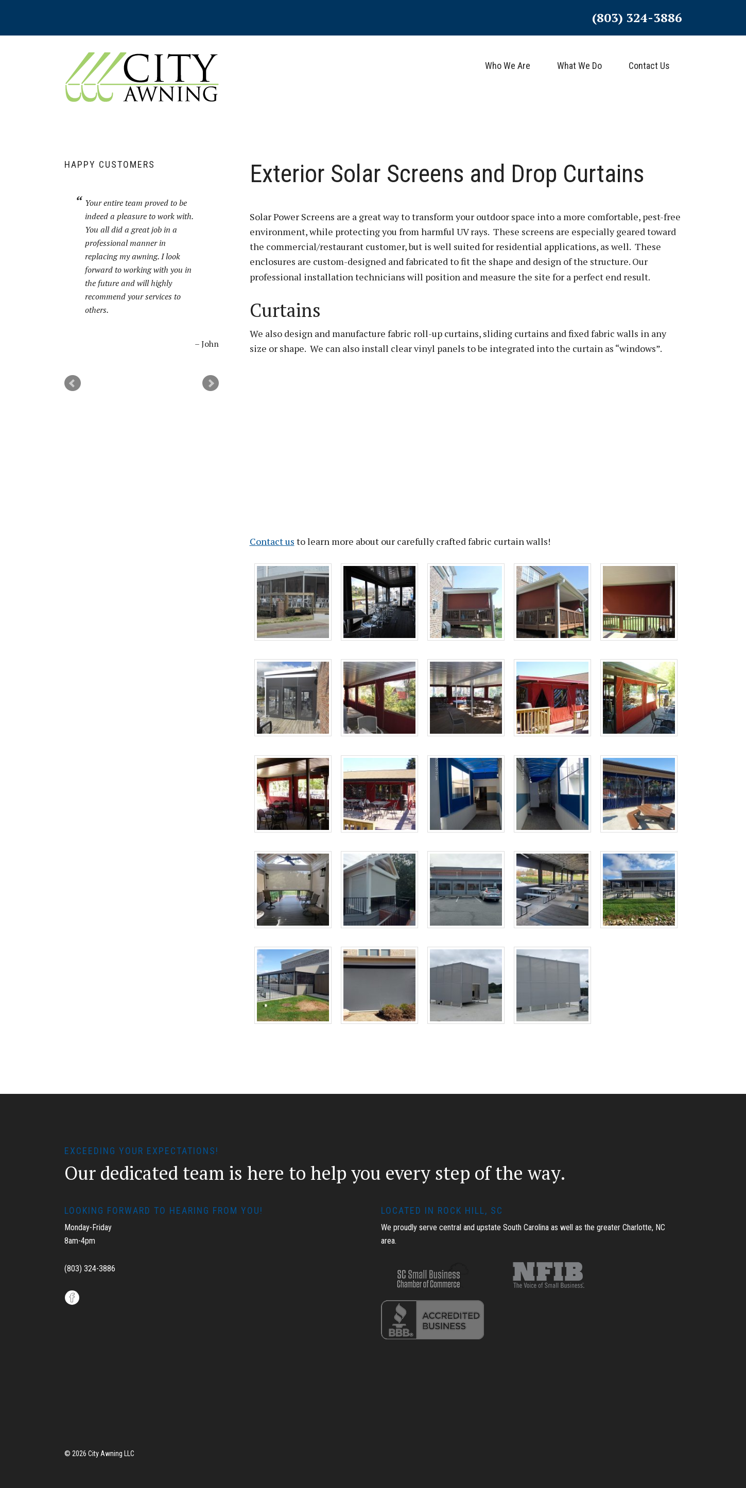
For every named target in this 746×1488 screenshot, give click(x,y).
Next (210, 383)
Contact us (272, 541)
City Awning (141, 84)
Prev (72, 383)
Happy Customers (109, 164)
